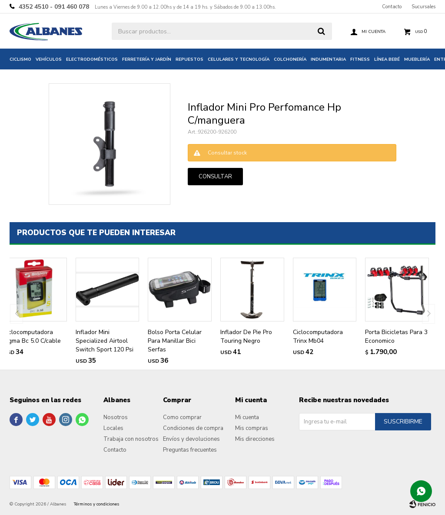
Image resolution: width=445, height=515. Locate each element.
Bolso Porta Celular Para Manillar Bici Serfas (175, 341)
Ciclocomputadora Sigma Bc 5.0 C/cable (32, 336)
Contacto (392, 6)
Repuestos (189, 59)
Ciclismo (20, 59)
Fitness (360, 59)
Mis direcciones (255, 439)
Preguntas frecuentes (190, 450)
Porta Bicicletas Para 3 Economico (396, 336)
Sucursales (423, 6)
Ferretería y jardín (146, 59)
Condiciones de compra (193, 428)
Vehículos (49, 59)
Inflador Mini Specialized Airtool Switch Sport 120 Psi (104, 341)
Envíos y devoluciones (191, 439)
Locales (113, 428)
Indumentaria (328, 59)
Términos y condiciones (96, 504)
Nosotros (115, 417)
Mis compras (251, 428)
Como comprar (182, 417)
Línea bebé (387, 59)
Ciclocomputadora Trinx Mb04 (318, 336)
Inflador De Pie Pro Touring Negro (246, 336)
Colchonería (290, 59)
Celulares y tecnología (238, 59)
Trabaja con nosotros (131, 439)
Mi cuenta (247, 417)
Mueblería (417, 59)
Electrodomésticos (92, 59)
